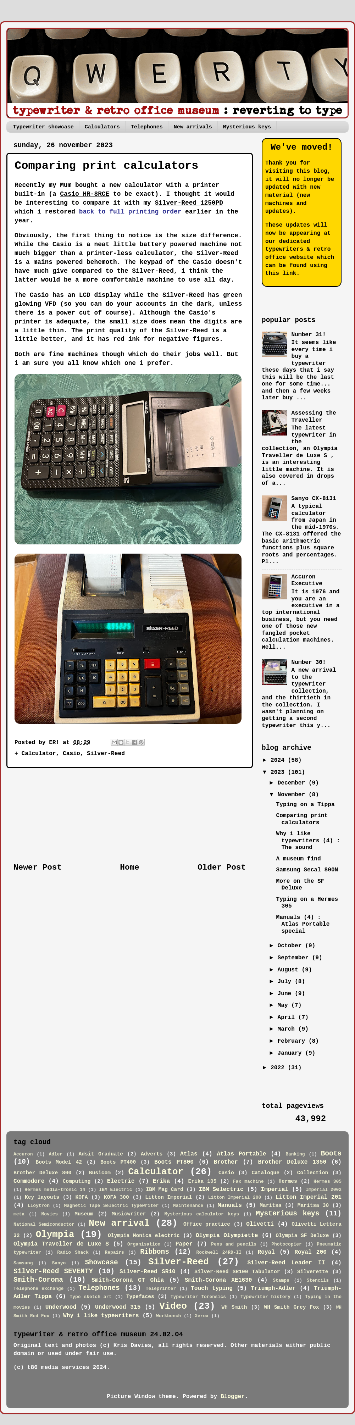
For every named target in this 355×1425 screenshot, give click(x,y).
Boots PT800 (174, 1162)
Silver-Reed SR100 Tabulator (237, 1272)
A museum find (298, 859)
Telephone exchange (38, 1288)
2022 (279, 1068)
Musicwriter (129, 1214)
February (292, 1041)
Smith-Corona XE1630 (218, 1280)
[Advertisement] (130, 815)
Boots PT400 (118, 1162)
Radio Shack (73, 1252)
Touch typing (212, 1288)
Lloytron (39, 1205)
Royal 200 (310, 1252)
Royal (266, 1252)
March (287, 1029)
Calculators (102, 127)
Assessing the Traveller (313, 416)
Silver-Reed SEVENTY (53, 1271)
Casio (71, 753)
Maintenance (188, 1205)
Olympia (55, 1234)
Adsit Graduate (100, 1154)
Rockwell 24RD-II (219, 1252)
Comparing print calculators (302, 819)
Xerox (202, 1316)
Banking (295, 1154)
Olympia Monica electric (144, 1235)
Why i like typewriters (101, 1316)
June (286, 994)
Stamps (281, 1280)
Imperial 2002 (324, 1189)
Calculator (38, 753)
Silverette (312, 1272)
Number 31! (308, 335)
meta (18, 1214)
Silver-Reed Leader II (286, 1263)
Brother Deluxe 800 (42, 1173)
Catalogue (265, 1173)
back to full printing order (130, 211)
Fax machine (248, 1181)
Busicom (100, 1173)
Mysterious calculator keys (201, 1214)
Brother (226, 1162)
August (289, 970)
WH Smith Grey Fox (291, 1307)
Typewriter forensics (198, 1296)
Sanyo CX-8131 (313, 498)
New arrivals (193, 127)
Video (173, 1306)
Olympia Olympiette (227, 1235)
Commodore (28, 1181)
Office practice (206, 1224)
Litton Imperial (168, 1197)
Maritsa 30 (313, 1205)
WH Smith (234, 1307)
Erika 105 (202, 1181)
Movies (49, 1214)
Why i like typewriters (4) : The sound (308, 841)
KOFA (82, 1197)
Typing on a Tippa (305, 805)
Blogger (233, 1396)
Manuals (230, 1205)
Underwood (60, 1307)
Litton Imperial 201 (309, 1197)
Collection (312, 1173)
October (291, 946)
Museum (83, 1214)
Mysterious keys (247, 127)
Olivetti (260, 1224)
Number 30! (308, 662)
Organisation (143, 1244)
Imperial (275, 1189)
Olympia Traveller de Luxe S (61, 1244)
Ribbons (154, 1252)
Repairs (114, 1252)
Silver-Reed (106, 753)
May (284, 1005)
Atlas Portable (241, 1154)
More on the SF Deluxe (300, 884)
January (291, 1053)
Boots (331, 1154)
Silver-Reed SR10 (148, 1272)
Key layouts (42, 1197)
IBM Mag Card (164, 1189)
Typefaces (140, 1296)
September (294, 958)
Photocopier (286, 1244)
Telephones (147, 127)
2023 (279, 772)
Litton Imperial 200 (234, 1197)
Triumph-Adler (273, 1288)
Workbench (168, 1316)
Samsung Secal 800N (307, 870)
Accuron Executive (306, 580)
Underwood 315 (117, 1307)
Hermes (287, 1181)
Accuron (23, 1154)
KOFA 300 (116, 1197)
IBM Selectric (221, 1189)
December (292, 783)
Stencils (318, 1280)
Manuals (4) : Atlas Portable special (302, 924)
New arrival (119, 1223)
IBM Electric (115, 1189)
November (292, 795)
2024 (279, 760)
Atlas (189, 1154)
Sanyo (59, 1263)
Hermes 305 (328, 1181)
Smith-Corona (38, 1280)
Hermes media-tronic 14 (54, 1189)
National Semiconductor (43, 1224)
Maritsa (270, 1205)
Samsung (23, 1263)
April (287, 1017)
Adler (55, 1154)
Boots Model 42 (58, 1162)
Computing (77, 1181)
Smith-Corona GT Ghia (127, 1280)
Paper (184, 1244)
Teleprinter (161, 1288)
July (286, 981)
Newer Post (37, 867)
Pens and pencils (233, 1244)
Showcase (101, 1262)
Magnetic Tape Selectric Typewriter (111, 1205)
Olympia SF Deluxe (302, 1235)
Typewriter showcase (43, 127)
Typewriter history (265, 1296)
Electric (121, 1181)
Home (129, 867)
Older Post (222, 867)
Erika (161, 1181)
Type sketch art (91, 1296)
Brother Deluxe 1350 (292, 1162)
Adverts (151, 1154)
